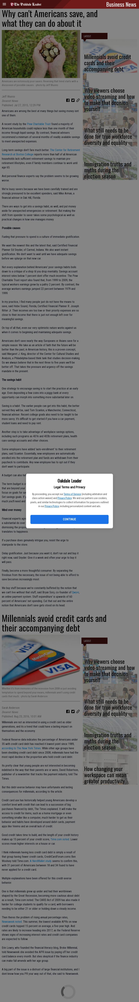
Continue (69, 519)
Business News (121, 4)
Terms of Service (72, 494)
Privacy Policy (65, 498)
